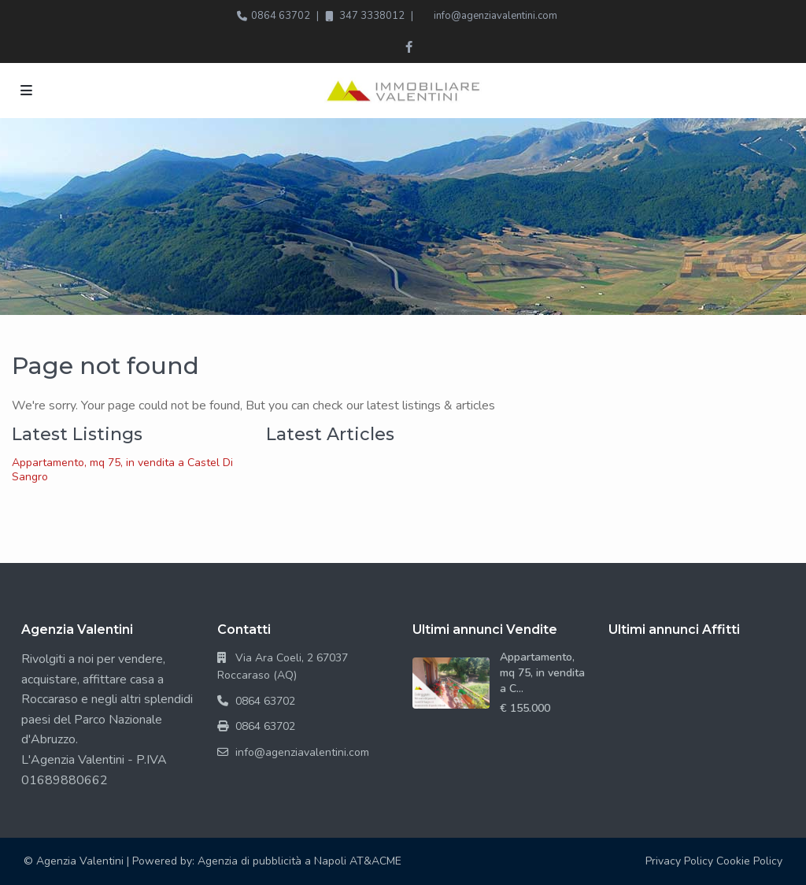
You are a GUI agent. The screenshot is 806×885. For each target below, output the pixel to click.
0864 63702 (280, 16)
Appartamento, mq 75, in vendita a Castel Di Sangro (122, 469)
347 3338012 (372, 16)
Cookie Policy (749, 861)
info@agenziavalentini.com (495, 16)
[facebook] (409, 47)
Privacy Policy (679, 861)
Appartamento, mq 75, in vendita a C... (542, 673)
